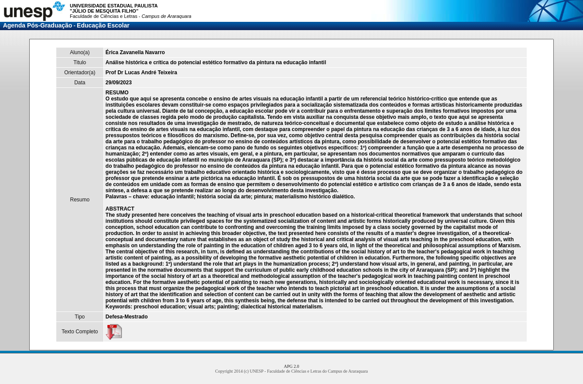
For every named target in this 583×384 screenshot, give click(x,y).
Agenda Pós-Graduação (37, 25)
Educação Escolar (103, 25)
